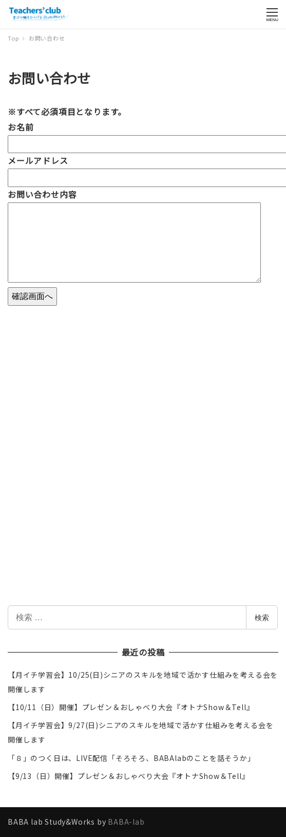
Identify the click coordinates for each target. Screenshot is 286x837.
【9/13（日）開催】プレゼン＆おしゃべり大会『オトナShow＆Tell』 (129, 776)
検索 (262, 617)
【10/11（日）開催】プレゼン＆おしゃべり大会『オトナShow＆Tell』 (131, 707)
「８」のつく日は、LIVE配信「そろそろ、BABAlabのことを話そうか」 (131, 758)
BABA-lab (126, 821)
